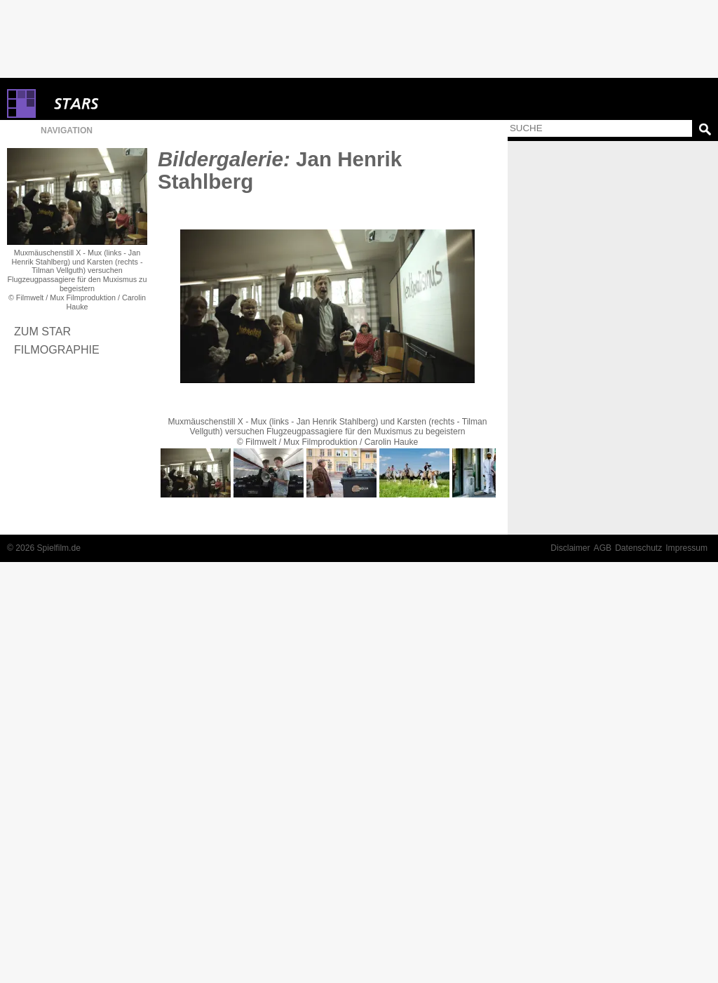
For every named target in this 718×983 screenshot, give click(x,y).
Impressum (686, 548)
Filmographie (57, 349)
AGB (603, 548)
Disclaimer (570, 548)
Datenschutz (638, 548)
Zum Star (42, 331)
